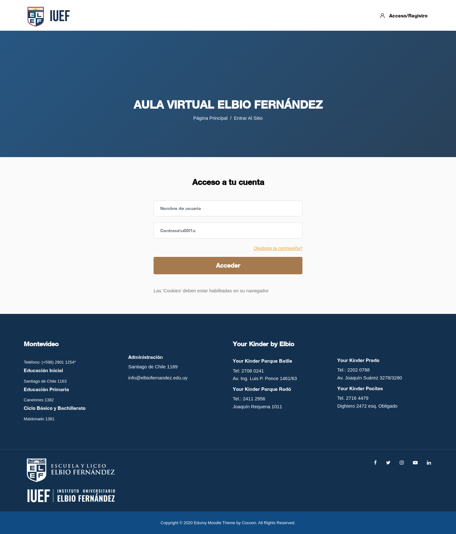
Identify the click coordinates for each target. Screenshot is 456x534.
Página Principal (210, 118)
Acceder (228, 265)
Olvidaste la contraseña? (278, 248)
